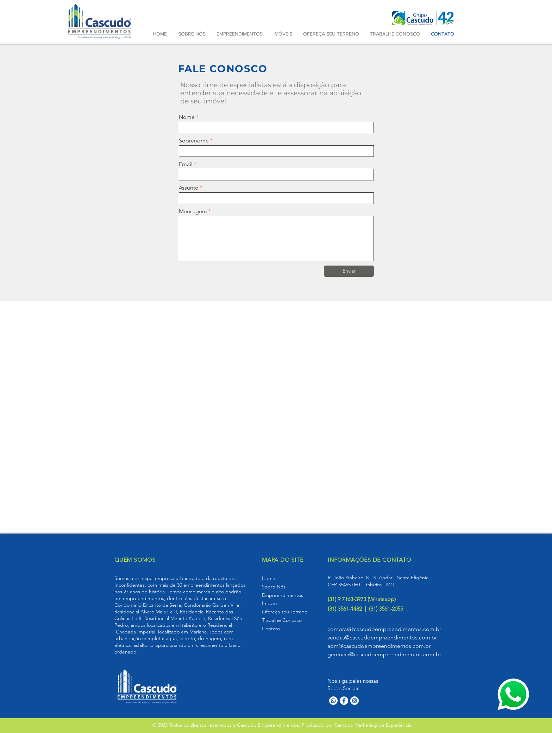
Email (186, 164)
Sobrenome (194, 141)
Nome (187, 117)
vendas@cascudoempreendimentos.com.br (382, 637)
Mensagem (193, 211)
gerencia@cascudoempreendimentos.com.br (384, 654)
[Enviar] (349, 271)
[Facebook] (344, 700)
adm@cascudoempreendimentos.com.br (379, 646)
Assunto (189, 188)
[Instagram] (354, 700)
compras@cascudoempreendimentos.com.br (384, 629)
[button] (239, 34)
